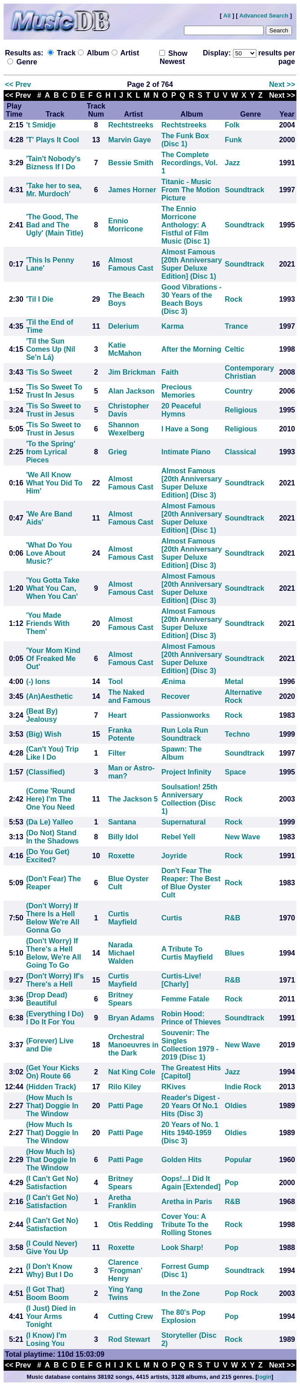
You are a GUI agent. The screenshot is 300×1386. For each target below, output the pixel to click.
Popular (238, 1160)
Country (238, 391)
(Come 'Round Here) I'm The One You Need (50, 799)
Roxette (121, 856)
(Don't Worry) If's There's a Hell (55, 980)
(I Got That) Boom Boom (47, 1293)
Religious (241, 410)
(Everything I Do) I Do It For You (55, 1018)
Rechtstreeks (130, 125)
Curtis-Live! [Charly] (181, 980)
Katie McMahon (124, 349)
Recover (175, 696)
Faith (170, 372)
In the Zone (180, 1293)
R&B (233, 918)
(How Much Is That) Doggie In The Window (52, 1106)
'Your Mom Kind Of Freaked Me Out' (53, 658)
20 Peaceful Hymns (181, 410)
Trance (236, 326)
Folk (232, 125)
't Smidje (41, 125)
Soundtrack (244, 190)
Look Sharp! (182, 1247)
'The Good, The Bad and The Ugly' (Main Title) (54, 225)
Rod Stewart (129, 1339)
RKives (173, 1087)
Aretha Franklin (122, 1201)
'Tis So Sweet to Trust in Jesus (53, 410)
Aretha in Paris (186, 1201)
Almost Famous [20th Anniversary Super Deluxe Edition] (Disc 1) (191, 264)
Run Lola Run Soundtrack (184, 734)
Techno (237, 734)
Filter (116, 753)
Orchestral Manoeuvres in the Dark (133, 1045)
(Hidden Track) (51, 1087)
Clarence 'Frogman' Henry (125, 1270)
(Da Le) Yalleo (49, 822)
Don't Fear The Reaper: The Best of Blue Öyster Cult (191, 883)
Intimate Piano (185, 452)
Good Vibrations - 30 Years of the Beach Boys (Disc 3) (191, 299)
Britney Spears (120, 999)
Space (235, 772)
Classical (240, 452)
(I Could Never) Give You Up (51, 1247)
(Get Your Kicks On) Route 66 (53, 1072)
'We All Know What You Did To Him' (54, 483)
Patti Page (125, 1106)
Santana (122, 822)
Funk (233, 140)
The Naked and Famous (129, 696)
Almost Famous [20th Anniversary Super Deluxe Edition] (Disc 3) (191, 483)
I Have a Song (185, 429)
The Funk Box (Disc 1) (185, 140)
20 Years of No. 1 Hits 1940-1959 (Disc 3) (190, 1133)
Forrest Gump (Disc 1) (185, 1270)
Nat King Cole (131, 1072)
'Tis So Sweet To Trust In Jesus (54, 391)
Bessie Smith (130, 163)
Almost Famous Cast (130, 264)
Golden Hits (181, 1160)
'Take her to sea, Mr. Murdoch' (54, 190)
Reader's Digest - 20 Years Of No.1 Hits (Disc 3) (190, 1106)
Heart (117, 715)
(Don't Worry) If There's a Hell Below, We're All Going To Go (53, 953)
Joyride (174, 856)
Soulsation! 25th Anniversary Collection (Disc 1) (189, 799)
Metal (234, 681)
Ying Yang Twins (125, 1293)
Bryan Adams (131, 1018)
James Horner (132, 190)
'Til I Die (39, 299)
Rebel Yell (178, 837)
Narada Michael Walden (121, 953)
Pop (231, 1183)
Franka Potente (121, 734)
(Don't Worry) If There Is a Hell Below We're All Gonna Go (53, 918)
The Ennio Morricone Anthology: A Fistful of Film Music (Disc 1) (185, 225)
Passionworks (185, 715)
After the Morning (191, 349)
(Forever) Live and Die (50, 1045)
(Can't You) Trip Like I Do (52, 753)
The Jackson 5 (132, 799)
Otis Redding (130, 1224)
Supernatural (183, 822)
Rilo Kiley (124, 1087)
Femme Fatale (185, 999)
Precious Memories (178, 391)
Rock (233, 299)
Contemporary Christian (249, 372)
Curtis (171, 918)
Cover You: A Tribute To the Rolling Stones (186, 1225)
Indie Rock (243, 1087)
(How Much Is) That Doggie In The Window (51, 1160)
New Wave (242, 837)
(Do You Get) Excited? (47, 856)
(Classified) (45, 772)
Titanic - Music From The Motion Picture (190, 190)
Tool (115, 681)
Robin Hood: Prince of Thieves (191, 1018)
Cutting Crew (130, 1316)
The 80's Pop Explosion (183, 1316)
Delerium (123, 326)
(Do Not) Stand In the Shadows (52, 837)
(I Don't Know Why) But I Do (49, 1270)
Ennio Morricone (125, 225)
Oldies (236, 1106)
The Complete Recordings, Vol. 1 (189, 163)
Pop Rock (241, 1293)
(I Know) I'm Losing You (46, 1339)
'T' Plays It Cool (52, 140)
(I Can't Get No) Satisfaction (52, 1183)
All (227, 15)
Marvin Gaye (129, 140)
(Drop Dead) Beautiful (46, 999)
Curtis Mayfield (122, 918)
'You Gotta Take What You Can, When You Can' (53, 588)
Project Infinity (186, 772)
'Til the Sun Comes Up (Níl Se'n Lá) (50, 349)
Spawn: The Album (181, 753)
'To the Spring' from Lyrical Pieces (51, 452)
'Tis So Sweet (49, 372)
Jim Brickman (131, 372)
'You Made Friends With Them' (48, 623)
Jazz (232, 163)
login (264, 1376)
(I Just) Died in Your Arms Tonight (51, 1316)
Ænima (173, 681)
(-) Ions (38, 681)
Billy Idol (123, 837)
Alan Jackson (131, 391)
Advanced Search (263, 15)
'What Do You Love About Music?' (49, 553)
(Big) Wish (44, 734)
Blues (235, 953)
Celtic (235, 349)
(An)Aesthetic (49, 696)
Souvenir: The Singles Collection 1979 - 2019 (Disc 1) (190, 1045)
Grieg (117, 452)
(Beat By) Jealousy (42, 715)
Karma (172, 326)
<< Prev (18, 84)
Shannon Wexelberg (126, 429)
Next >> (282, 84)
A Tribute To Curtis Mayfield (187, 953)
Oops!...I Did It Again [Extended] (191, 1183)
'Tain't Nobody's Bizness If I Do (53, 163)
